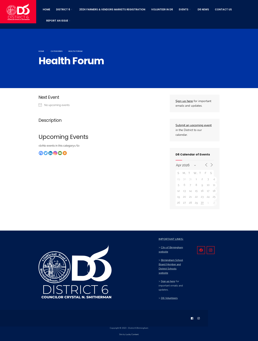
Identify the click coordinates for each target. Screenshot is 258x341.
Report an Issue (57, 20)
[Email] (60, 153)
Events (183, 9)
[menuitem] (64, 8)
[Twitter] (46, 153)
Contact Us (223, 9)
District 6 (63, 9)
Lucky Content (132, 334)
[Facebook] (41, 153)
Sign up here (168, 281)
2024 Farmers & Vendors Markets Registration (112, 9)
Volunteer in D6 (162, 9)
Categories (57, 51)
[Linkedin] (50, 153)
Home (46, 9)
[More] (65, 153)
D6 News (203, 9)
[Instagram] (55, 153)
